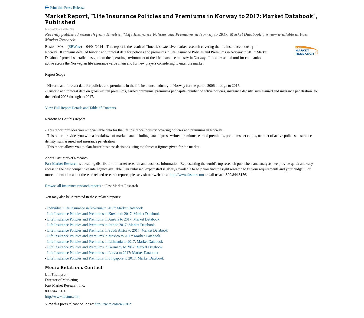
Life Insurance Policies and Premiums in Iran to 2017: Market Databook (101, 225)
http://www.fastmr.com (187, 175)
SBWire (75, 47)
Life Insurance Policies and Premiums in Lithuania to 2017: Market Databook (105, 241)
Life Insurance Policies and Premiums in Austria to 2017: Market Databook (103, 219)
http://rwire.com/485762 (113, 304)
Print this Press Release (64, 8)
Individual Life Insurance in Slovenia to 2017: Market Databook (95, 208)
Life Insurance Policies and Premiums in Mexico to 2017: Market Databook (103, 236)
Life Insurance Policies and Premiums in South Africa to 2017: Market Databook (107, 230)
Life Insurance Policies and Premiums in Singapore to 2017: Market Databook (105, 258)
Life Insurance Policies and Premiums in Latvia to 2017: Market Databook (102, 253)
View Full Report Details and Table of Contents (80, 108)
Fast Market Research (61, 163)
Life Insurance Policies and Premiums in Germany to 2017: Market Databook (104, 247)
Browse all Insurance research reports (73, 186)
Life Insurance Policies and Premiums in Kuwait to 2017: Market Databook (103, 214)
